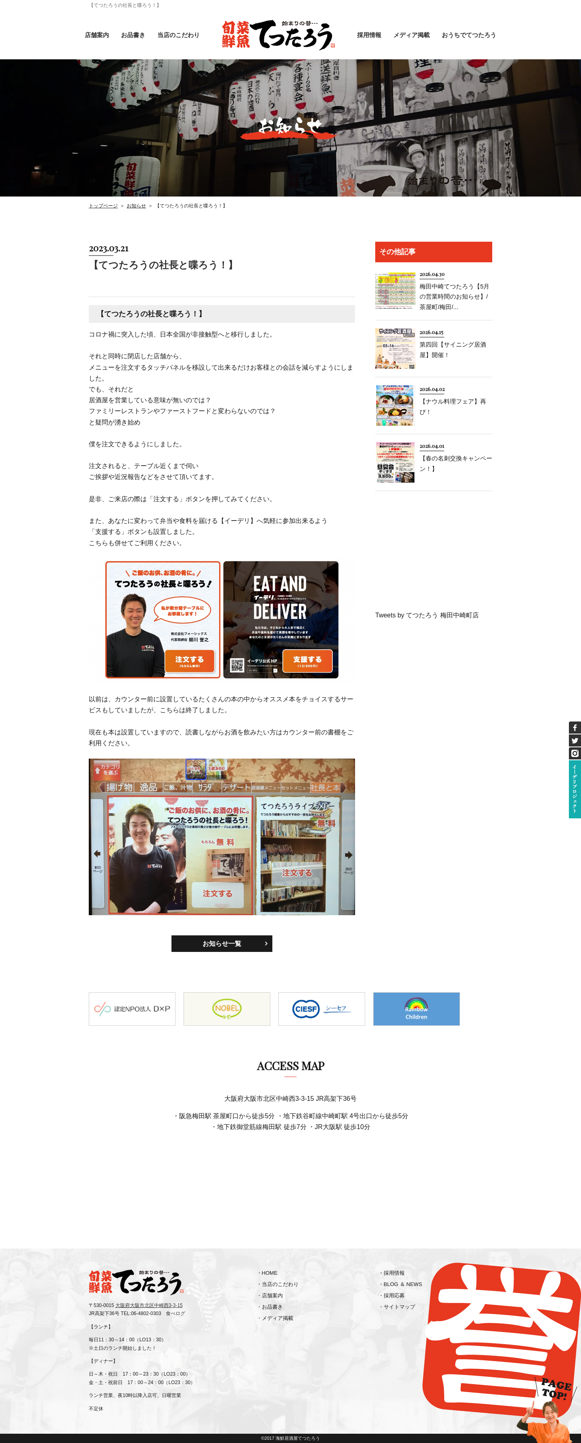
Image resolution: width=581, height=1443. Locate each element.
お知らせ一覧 (222, 943)
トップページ (103, 206)
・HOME (267, 1273)
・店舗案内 (270, 1295)
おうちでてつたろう (469, 34)
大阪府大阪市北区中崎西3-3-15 (149, 1305)
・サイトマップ (396, 1307)
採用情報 (369, 34)
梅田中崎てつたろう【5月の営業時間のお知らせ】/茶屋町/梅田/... (454, 296)
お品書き (133, 34)
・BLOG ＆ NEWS (400, 1284)
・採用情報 (391, 1273)
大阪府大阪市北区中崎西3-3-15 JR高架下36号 (290, 1098)
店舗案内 (97, 34)
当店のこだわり (178, 34)
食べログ (175, 1313)
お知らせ (136, 206)
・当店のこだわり (278, 1284)
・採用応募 (391, 1295)
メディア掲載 (411, 34)
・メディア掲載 (275, 1318)
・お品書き (270, 1307)
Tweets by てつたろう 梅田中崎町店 (427, 615)
